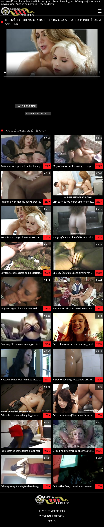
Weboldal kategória (52, 516)
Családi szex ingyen (41, 1)
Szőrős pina (81, 1)
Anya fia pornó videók (27, 4)
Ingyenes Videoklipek (52, 511)
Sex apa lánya (47, 4)
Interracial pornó (37, 113)
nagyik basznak (26, 106)
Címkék (52, 521)
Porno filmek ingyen (63, 1)
